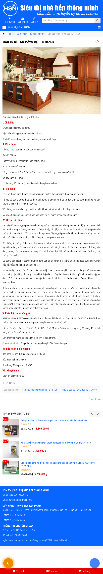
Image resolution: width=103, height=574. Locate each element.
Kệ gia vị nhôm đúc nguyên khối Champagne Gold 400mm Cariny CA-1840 (56, 442)
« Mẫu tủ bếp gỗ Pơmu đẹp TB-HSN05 (39, 389)
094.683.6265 (18, 519)
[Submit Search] (97, 20)
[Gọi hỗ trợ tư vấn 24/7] (8, 563)
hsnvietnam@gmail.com (20, 499)
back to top (95, 399)
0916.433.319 (18, 514)
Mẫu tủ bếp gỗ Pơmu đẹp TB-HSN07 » (79, 389)
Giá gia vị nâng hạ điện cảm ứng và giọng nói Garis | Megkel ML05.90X (54, 420)
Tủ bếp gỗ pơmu (37, 33)
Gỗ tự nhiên (22, 33)
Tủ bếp (11, 33)
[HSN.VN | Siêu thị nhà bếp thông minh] (51, 8)
